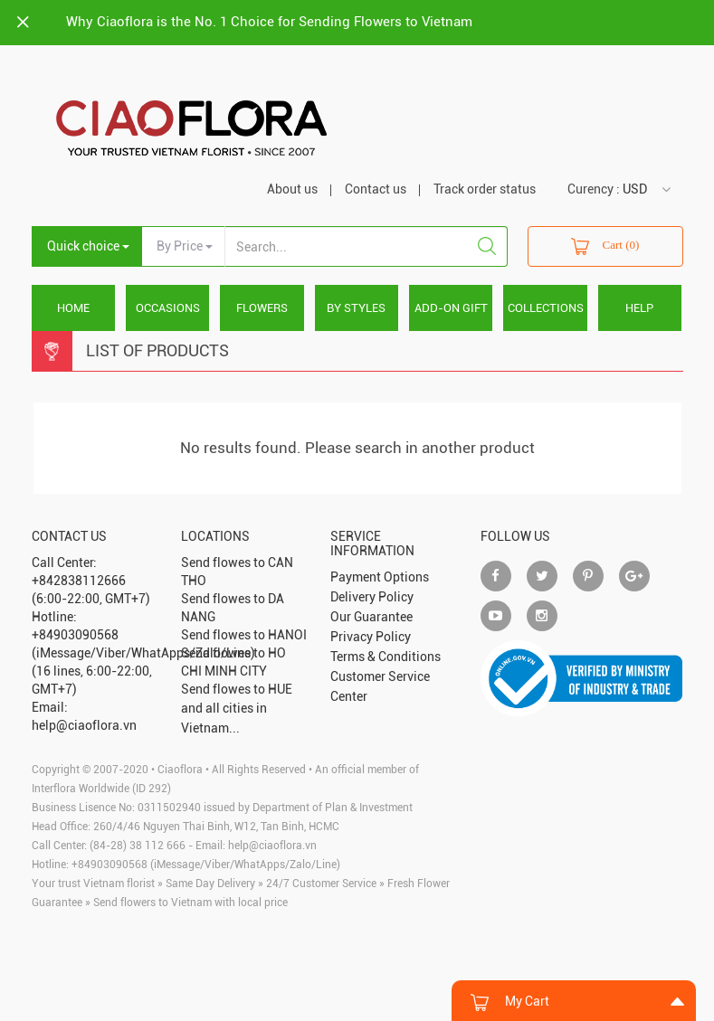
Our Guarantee (371, 617)
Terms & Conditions (385, 656)
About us (292, 189)
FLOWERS (262, 308)
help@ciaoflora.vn (272, 845)
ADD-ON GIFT (451, 308)
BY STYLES (356, 308)
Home (73, 308)
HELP (639, 308)
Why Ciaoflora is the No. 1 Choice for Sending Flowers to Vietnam (269, 22)
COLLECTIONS (546, 308)
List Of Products (157, 350)
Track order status (484, 189)
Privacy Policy (370, 636)
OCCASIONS (168, 308)
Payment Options (379, 577)
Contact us (375, 189)
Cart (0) (605, 246)
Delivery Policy (372, 597)
